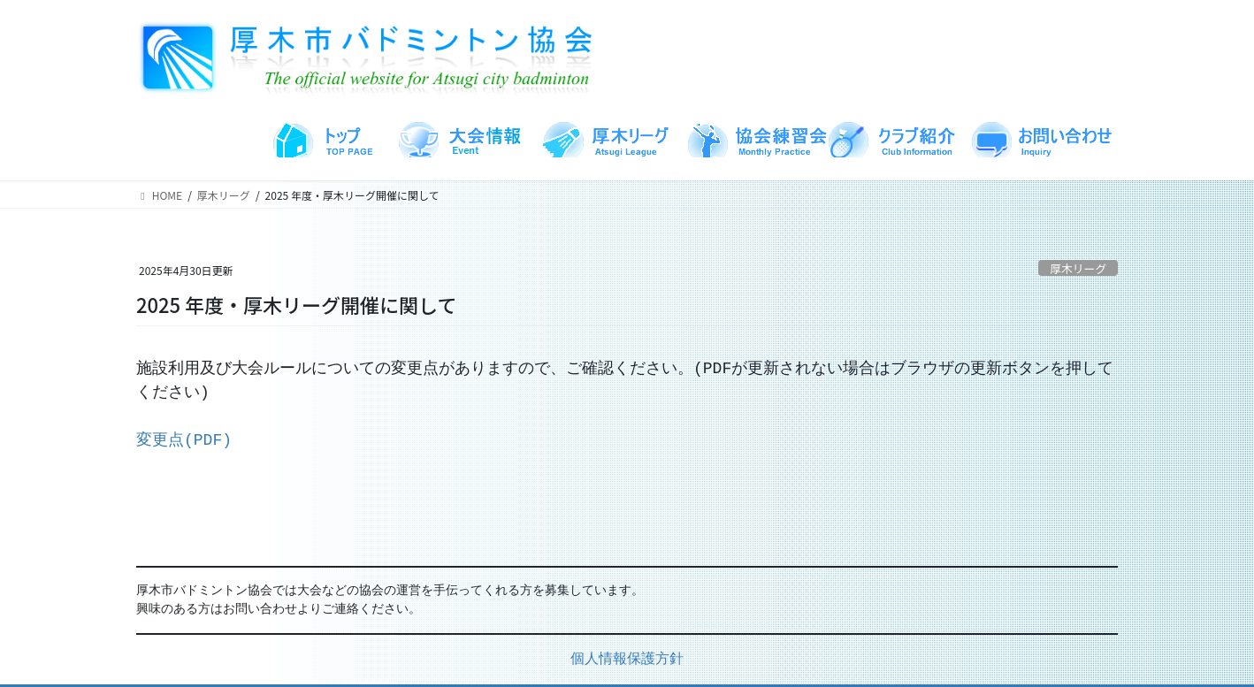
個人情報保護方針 (627, 660)
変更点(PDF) (184, 440)
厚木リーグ (1078, 268)
